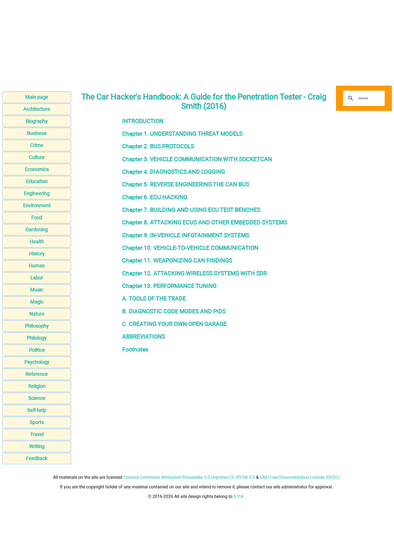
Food (36, 217)
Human (37, 266)
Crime (36, 145)
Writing (36, 446)
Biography (37, 121)
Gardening (36, 229)
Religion (36, 386)
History (37, 254)
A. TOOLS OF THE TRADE (154, 298)
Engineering (37, 193)
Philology (37, 338)
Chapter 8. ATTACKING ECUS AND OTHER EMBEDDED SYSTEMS (204, 222)
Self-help (36, 410)
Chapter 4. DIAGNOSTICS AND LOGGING (173, 171)
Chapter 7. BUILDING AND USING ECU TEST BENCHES (191, 209)
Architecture (36, 109)
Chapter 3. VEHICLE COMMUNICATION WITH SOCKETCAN (197, 159)
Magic (37, 302)
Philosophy (37, 326)
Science (36, 398)
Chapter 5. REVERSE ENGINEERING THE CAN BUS (185, 184)
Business (37, 133)
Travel (37, 434)
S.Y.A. (238, 496)
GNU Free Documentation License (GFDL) (300, 477)
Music (36, 290)
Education (37, 181)
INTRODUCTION (142, 121)
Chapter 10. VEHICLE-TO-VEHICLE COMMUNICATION (190, 247)
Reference (36, 374)
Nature (36, 314)
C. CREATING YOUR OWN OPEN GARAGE (174, 324)
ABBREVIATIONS (143, 336)
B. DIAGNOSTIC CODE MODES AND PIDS (173, 311)
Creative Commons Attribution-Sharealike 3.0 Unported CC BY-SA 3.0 (189, 477)
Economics (37, 169)
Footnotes (135, 349)
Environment (37, 205)
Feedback (36, 458)
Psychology (36, 362)
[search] (363, 98)
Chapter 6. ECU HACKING (154, 197)
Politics (37, 350)
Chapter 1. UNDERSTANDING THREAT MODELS (182, 133)
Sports (37, 422)
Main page (36, 97)
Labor (36, 278)
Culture (37, 157)
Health (37, 241)
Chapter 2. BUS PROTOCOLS (158, 146)
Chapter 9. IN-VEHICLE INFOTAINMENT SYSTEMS (185, 235)
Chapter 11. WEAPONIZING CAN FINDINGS (177, 260)
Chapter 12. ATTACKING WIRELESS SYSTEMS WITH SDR (194, 273)
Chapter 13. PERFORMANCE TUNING (169, 286)
